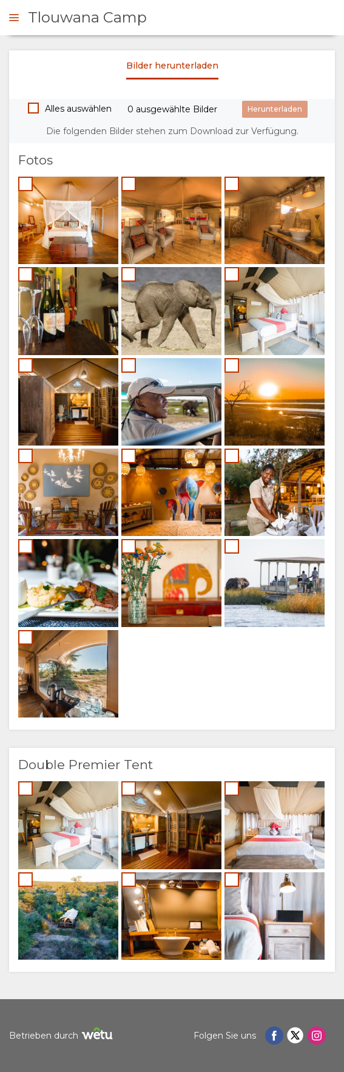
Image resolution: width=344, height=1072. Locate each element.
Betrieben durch (62, 1035)
